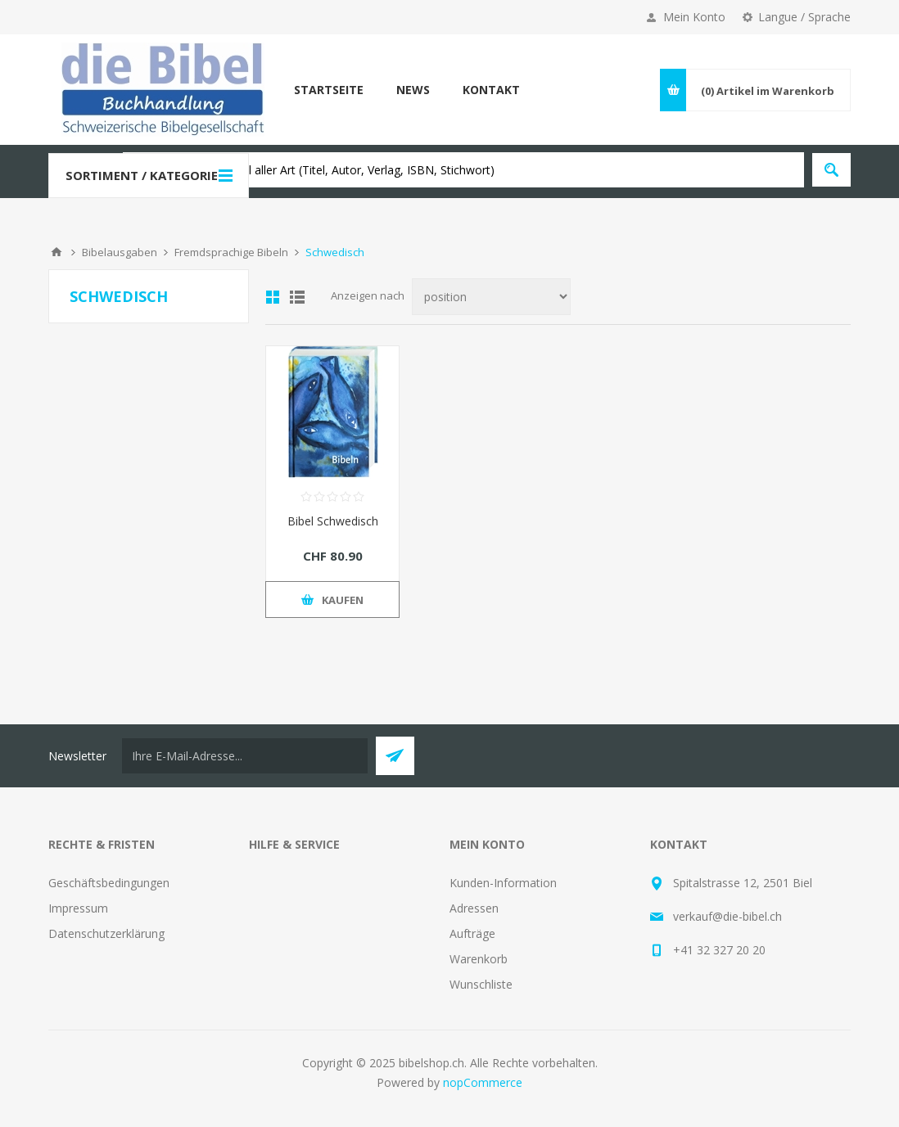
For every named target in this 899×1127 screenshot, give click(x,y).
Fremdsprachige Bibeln (231, 252)
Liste (297, 297)
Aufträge (472, 933)
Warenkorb (478, 959)
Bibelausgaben (119, 252)
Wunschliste (481, 984)
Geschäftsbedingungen (108, 882)
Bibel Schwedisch (332, 521)
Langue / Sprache (804, 17)
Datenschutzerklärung (106, 933)
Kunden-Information (503, 882)
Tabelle (272, 297)
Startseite (329, 89)
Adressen (474, 908)
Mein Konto (694, 17)
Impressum (78, 908)
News (413, 89)
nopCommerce (482, 1082)
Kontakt (491, 89)
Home (56, 252)
